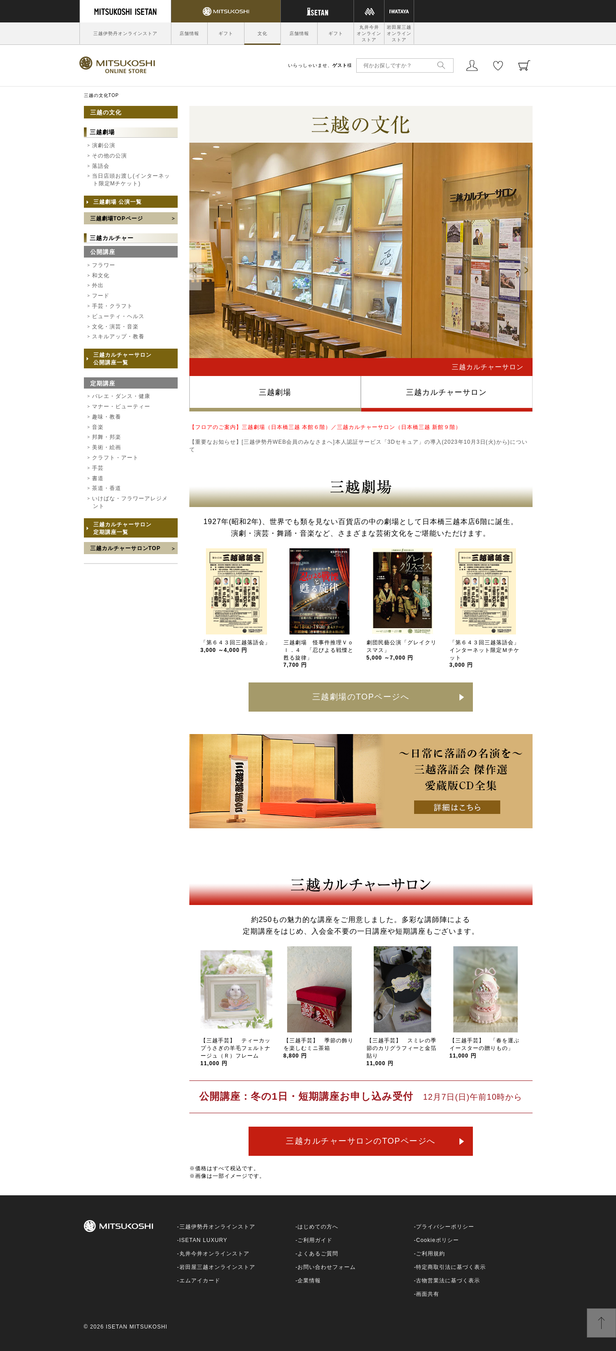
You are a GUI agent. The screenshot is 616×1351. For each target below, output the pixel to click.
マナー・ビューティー (121, 406)
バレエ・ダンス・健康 (121, 396)
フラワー (103, 265)
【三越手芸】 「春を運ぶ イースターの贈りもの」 (487, 1048)
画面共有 (427, 1294)
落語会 (100, 166)
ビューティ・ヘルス (118, 316)
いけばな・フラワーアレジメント (130, 502)
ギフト (225, 33)
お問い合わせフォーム (326, 1267)
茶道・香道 (106, 488)
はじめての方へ (317, 1227)
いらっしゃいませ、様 (320, 65)
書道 (98, 478)
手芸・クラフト (112, 306)
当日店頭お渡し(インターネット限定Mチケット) (131, 180)
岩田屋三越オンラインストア (399, 33)
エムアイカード (199, 1280)
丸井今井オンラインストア (369, 33)
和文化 (100, 275)
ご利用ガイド (314, 1240)
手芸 (98, 468)
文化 (262, 33)
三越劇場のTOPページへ (361, 696)
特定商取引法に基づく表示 (451, 1267)
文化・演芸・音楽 (115, 327)
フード (100, 296)
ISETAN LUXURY (203, 1240)
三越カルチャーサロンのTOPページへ (361, 1141)
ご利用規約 (430, 1253)
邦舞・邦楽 (106, 437)
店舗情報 (189, 33)
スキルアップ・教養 (118, 336)
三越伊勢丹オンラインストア (125, 33)
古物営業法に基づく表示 (448, 1280)
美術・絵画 (106, 447)
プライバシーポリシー (445, 1227)
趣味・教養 (106, 417)
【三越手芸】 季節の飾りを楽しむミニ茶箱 (319, 1048)
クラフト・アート (115, 458)
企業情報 (309, 1280)
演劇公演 (103, 145)
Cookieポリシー (437, 1240)
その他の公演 (109, 156)
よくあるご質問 (317, 1253)
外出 (98, 285)
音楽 (98, 427)
